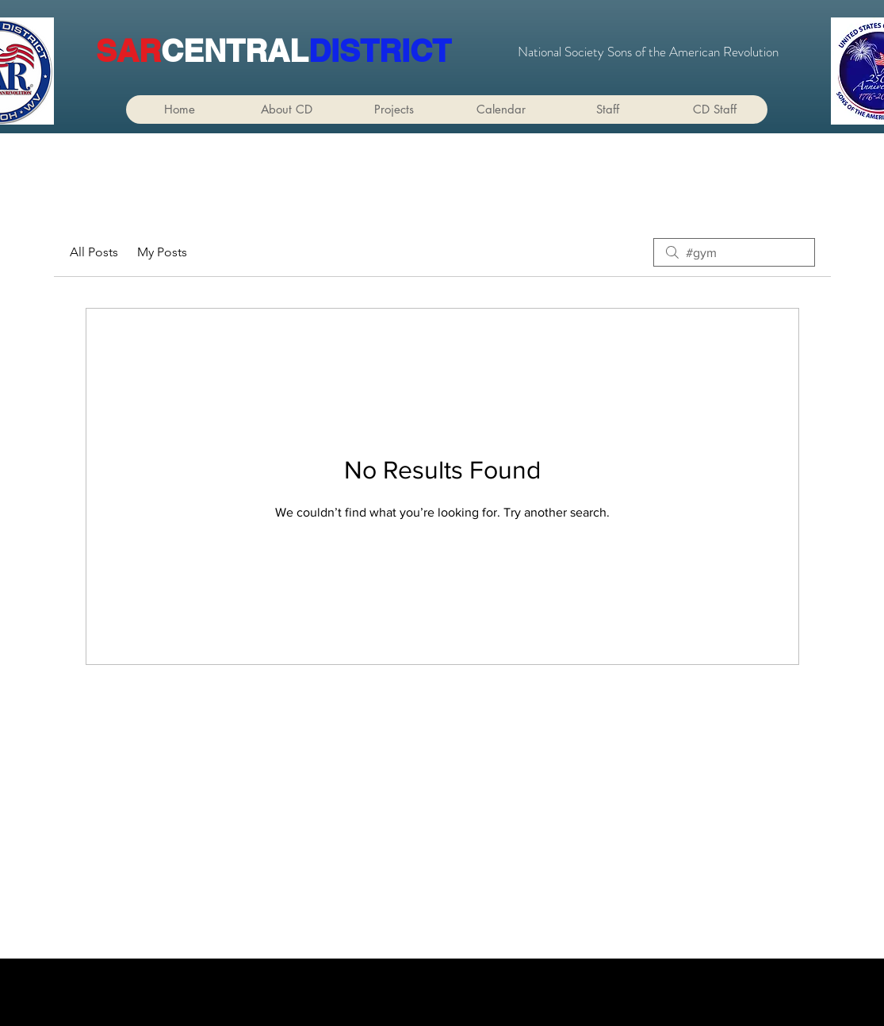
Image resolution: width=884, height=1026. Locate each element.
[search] (734, 252)
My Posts (162, 251)
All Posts (94, 251)
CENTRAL (234, 50)
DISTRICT (379, 50)
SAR (128, 50)
